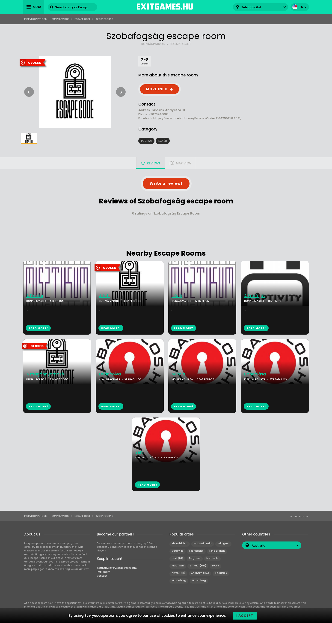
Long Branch (217, 551)
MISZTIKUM (57, 301)
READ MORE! (38, 328)
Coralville (177, 551)
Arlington (223, 543)
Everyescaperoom (35, 19)
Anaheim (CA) (200, 573)
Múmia (178, 374)
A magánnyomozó (45, 374)
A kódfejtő (254, 295)
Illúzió (177, 295)
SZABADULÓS (133, 379)
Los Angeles (196, 551)
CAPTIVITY (275, 301)
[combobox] (260, 7)
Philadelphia (179, 543)
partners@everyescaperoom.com (117, 568)
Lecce (215, 565)
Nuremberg (199, 580)
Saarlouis (221, 573)
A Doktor (34, 295)
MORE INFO (157, 89)
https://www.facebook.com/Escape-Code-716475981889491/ (197, 118)
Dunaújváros (60, 19)
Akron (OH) (178, 573)
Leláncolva (110, 374)
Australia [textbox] (258, 545)
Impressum (103, 572)
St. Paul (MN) (198, 565)
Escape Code (82, 19)
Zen (139, 452)
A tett (104, 295)
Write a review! (166, 183)
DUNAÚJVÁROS (153, 44)
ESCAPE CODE (180, 44)
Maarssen (178, 565)
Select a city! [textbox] (251, 7)
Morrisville (212, 558)
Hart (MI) (177, 558)
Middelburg (179, 580)
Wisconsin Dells (202, 543)
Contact (102, 576)
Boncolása (255, 374)
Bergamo (194, 558)
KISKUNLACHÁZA (109, 379)
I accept (244, 615)
